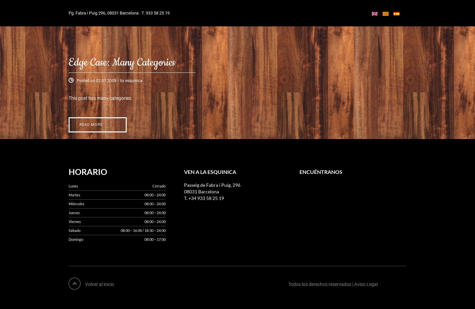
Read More (91, 125)
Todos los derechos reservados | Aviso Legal (333, 284)
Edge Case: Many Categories (122, 63)
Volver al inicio (99, 284)
